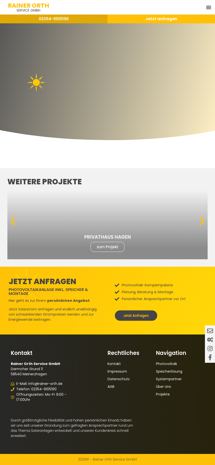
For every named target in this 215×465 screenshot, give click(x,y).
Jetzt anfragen (161, 19)
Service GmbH (28, 10)
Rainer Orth (28, 5)
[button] (208, 7)
